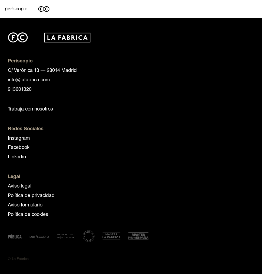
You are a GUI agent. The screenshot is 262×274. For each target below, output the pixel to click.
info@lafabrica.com (29, 79)
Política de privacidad (31, 195)
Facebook (18, 147)
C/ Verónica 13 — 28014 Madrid (42, 70)
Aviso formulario (25, 204)
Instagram (19, 138)
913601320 (20, 89)
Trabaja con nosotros (30, 108)
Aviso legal (19, 185)
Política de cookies (28, 214)
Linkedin (17, 156)
